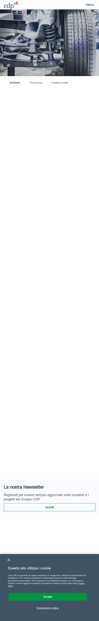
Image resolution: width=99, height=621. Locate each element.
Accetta (48, 596)
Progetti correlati (60, 82)
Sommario (15, 82)
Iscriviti (49, 507)
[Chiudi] (9, 560)
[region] (49, 587)
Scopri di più (36, 82)
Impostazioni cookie (47, 607)
